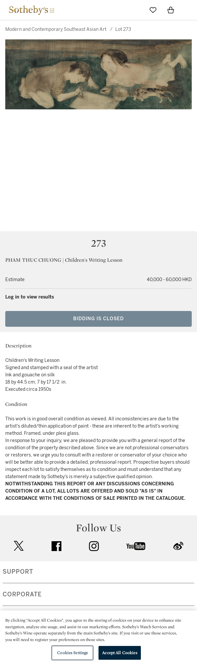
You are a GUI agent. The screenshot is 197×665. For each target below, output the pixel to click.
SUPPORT (18, 571)
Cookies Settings (72, 652)
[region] (98, 637)
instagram (94, 546)
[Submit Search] (135, 10)
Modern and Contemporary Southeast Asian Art (55, 29)
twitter (19, 546)
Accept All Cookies (119, 652)
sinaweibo (178, 546)
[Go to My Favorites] (153, 9)
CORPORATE (22, 594)
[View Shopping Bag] (171, 9)
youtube (135, 546)
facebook (56, 546)
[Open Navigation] (188, 10)
